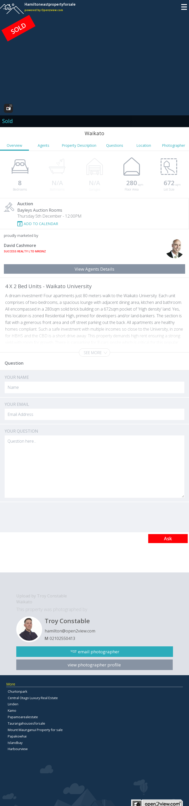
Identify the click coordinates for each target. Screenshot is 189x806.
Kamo (12, 710)
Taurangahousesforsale (26, 723)
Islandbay (15, 742)
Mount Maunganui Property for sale (35, 729)
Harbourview (18, 749)
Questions (114, 145)
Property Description (79, 145)
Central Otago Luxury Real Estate (33, 698)
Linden (13, 704)
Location (143, 145)
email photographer (98, 652)
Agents (43, 145)
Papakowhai (17, 736)
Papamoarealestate (23, 717)
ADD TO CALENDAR (41, 223)
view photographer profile (94, 665)
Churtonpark (17, 691)
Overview (14, 145)
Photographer (173, 145)
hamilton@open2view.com (70, 631)
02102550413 (62, 638)
